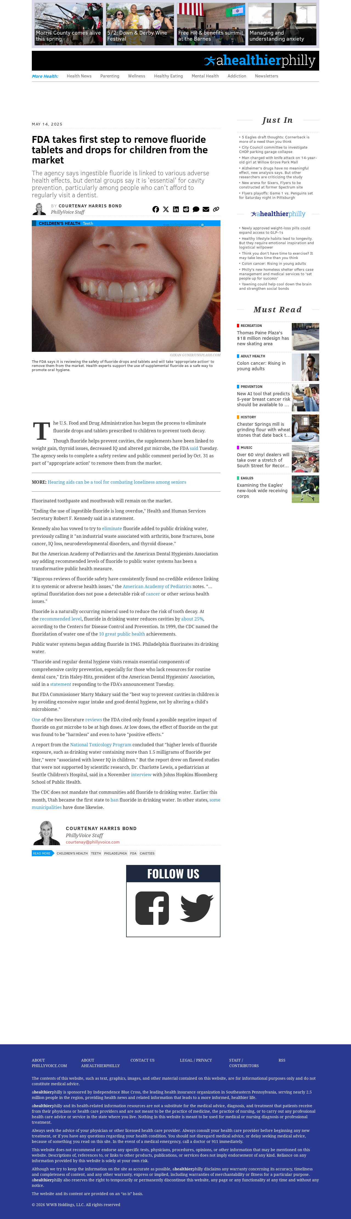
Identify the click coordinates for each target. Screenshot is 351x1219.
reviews (93, 719)
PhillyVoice (69, 60)
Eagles (247, 477)
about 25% (192, 619)
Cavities (147, 853)
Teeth (88, 223)
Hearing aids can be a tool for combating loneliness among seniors (117, 482)
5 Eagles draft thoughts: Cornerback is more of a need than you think (274, 139)
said (194, 448)
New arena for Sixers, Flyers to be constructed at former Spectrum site (271, 185)
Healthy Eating (168, 76)
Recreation (251, 325)
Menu (40, 60)
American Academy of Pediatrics (157, 586)
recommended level (61, 619)
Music (246, 447)
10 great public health (122, 634)
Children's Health (59, 223)
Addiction (237, 76)
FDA (133, 853)
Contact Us (143, 1060)
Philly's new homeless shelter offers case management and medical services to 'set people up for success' (276, 274)
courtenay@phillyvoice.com (93, 842)
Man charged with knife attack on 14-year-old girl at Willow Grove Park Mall (278, 160)
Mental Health (205, 76)
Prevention (251, 386)
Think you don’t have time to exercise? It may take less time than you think (276, 255)
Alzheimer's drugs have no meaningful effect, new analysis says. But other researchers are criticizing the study (274, 172)
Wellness (136, 76)
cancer (153, 594)
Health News (79, 76)
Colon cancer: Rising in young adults (274, 263)
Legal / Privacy (196, 1060)
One (36, 719)
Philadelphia (115, 853)
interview (142, 774)
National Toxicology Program (100, 744)
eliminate (112, 528)
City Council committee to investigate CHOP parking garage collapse (273, 149)
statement (61, 684)
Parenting (109, 76)
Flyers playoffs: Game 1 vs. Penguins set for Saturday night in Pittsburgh (276, 195)
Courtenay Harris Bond (90, 205)
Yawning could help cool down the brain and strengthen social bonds (275, 286)
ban (114, 800)
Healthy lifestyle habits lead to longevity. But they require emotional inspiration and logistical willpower (276, 243)
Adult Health (253, 356)
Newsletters (266, 76)
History (248, 416)
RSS (282, 1060)
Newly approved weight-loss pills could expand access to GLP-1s (274, 230)
